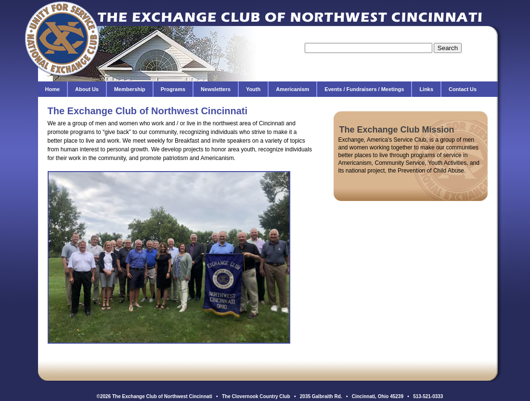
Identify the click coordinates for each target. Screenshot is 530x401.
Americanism (292, 89)
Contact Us (463, 89)
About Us (87, 89)
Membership (129, 89)
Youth (253, 89)
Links (426, 89)
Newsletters (216, 89)
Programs (173, 89)
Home (52, 89)
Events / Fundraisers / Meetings (364, 89)
